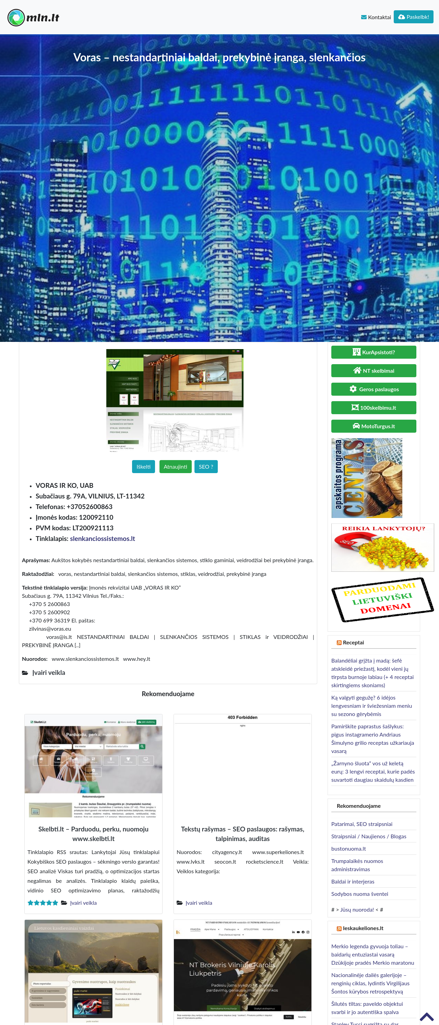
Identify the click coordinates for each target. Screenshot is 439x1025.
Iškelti (144, 466)
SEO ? (206, 466)
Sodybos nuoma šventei (359, 893)
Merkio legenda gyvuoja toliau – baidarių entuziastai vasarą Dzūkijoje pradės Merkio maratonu (372, 954)
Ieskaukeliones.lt (363, 928)
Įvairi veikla (83, 902)
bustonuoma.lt (348, 848)
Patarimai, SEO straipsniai (361, 823)
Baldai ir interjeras (353, 881)
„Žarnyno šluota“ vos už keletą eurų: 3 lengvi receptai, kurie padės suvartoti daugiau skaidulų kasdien (373, 771)
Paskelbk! (413, 16)
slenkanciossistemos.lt (102, 538)
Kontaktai (376, 17)
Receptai (353, 642)
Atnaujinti (175, 466)
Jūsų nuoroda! (357, 909)
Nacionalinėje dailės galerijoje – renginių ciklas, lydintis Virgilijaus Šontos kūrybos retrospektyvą (370, 983)
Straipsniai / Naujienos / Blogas (368, 836)
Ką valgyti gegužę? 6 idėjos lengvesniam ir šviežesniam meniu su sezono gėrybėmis (371, 705)
